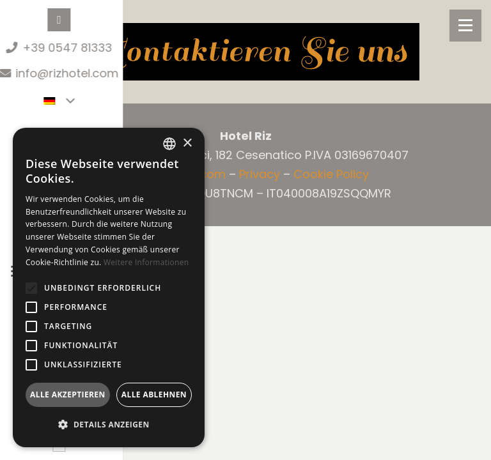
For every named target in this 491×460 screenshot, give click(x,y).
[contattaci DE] (245, 51)
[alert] (109, 287)
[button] (31, 288)
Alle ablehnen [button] (154, 394)
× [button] (187, 143)
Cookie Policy (331, 174)
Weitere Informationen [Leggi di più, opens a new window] (146, 262)
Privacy (259, 174)
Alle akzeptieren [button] (67, 394)
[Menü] (465, 26)
